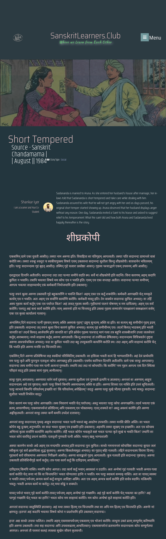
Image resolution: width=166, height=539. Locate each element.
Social (63, 160)
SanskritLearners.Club (85, 35)
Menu (155, 38)
